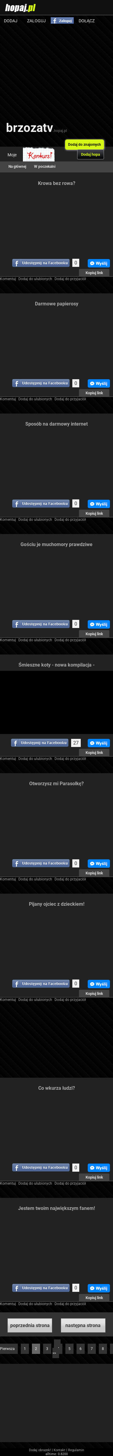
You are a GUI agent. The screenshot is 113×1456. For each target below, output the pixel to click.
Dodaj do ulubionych (35, 279)
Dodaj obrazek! (40, 1450)
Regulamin (76, 1450)
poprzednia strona (30, 1325)
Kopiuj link (94, 272)
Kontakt (59, 1450)
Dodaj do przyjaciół (70, 279)
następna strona (83, 1325)
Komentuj (8, 279)
